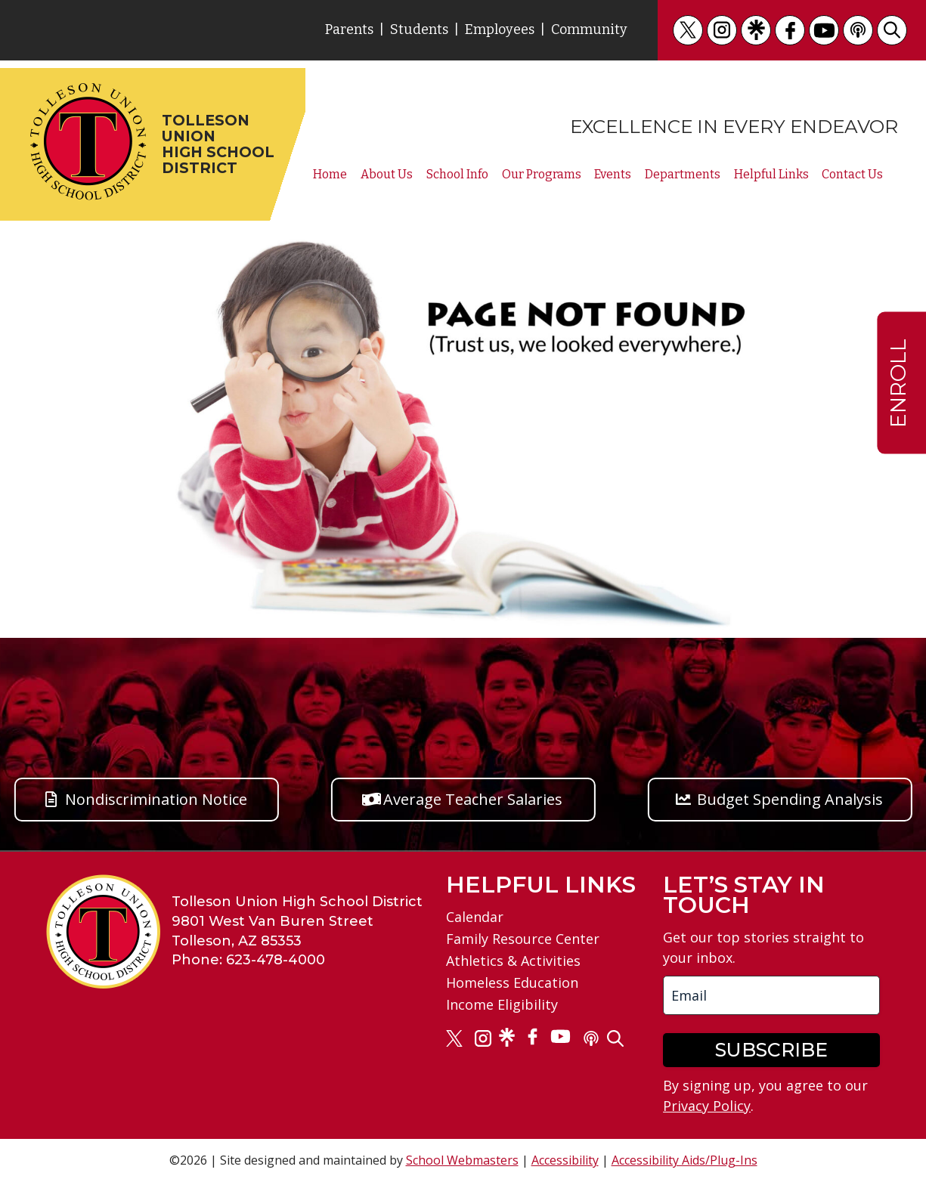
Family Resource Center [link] (522, 939)
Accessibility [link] (565, 1160)
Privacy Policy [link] (707, 1106)
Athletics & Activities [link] (513, 960)
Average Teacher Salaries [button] (472, 799)
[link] (688, 30)
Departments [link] (682, 174)
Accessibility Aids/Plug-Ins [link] (684, 1160)
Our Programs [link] (541, 174)
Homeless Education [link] (512, 982)
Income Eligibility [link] (502, 1004)
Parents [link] (349, 29)
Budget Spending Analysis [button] (790, 799)
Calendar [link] (474, 917)
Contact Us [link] (852, 174)
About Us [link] (387, 174)
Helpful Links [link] (771, 174)
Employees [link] (499, 29)
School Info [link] (457, 174)
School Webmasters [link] (462, 1160)
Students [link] (419, 29)
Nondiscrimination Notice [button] (156, 799)
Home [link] (330, 174)
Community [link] (589, 29)
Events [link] (612, 174)
